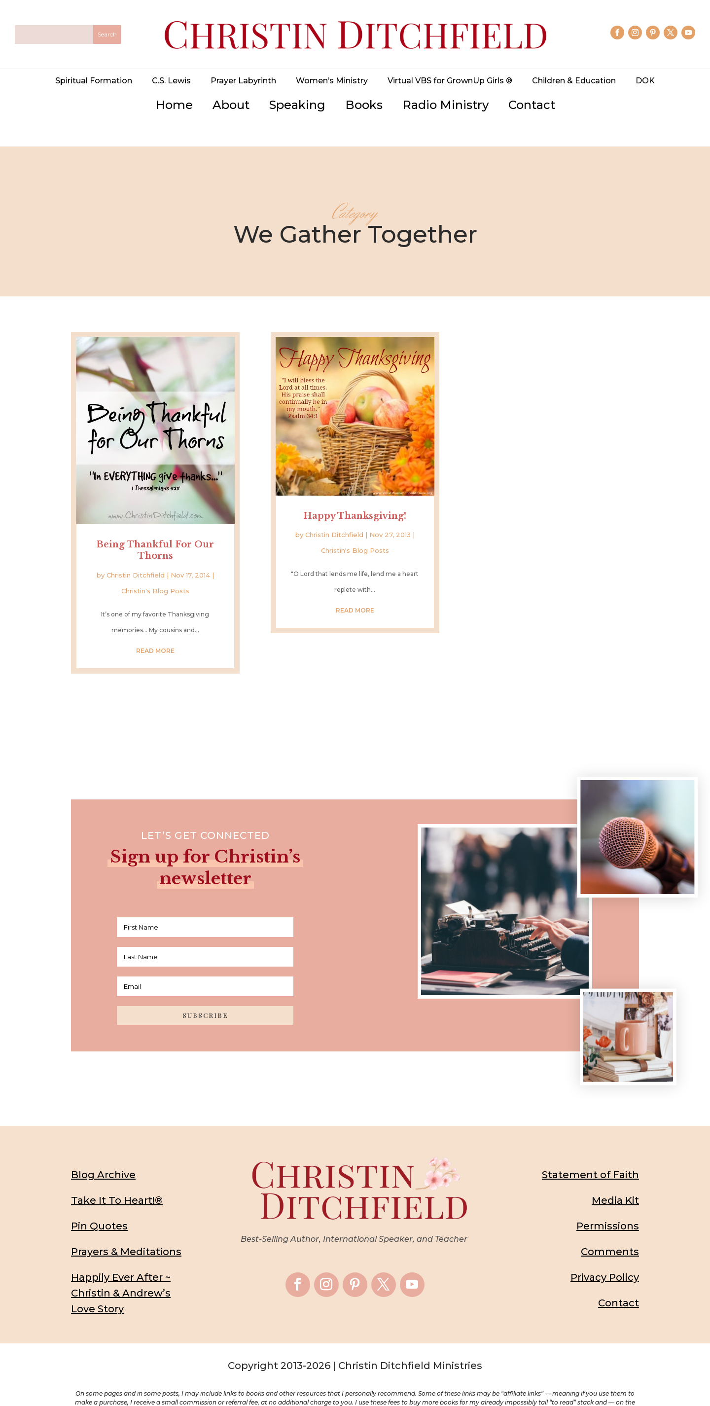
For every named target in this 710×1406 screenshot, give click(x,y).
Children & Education (574, 80)
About (231, 105)
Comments (610, 1228)
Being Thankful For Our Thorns (155, 526)
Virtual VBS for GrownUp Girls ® (450, 80)
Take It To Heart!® (117, 1177)
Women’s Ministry (332, 80)
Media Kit (615, 1177)
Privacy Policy (604, 1254)
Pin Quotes (99, 1202)
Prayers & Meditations (126, 1228)
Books (364, 105)
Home (174, 105)
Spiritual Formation (93, 80)
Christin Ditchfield (135, 551)
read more (155, 626)
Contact (531, 105)
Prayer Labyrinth (243, 80)
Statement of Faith (590, 1151)
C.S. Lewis (171, 80)
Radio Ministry (445, 105)
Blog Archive (103, 1151)
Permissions (607, 1202)
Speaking (297, 105)
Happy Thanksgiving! (354, 492)
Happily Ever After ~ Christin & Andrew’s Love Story (121, 1269)
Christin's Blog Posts (155, 567)
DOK (645, 80)
